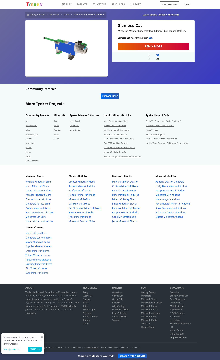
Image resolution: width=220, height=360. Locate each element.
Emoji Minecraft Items (37, 250)
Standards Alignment (180, 323)
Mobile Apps (89, 309)
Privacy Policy (91, 347)
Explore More (110, 96)
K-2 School (175, 316)
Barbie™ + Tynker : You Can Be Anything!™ (164, 121)
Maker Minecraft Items (37, 242)
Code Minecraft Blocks (124, 216)
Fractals (29, 138)
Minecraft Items (149, 316)
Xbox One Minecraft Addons (171, 208)
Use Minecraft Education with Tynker (119, 147)
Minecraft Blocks (149, 309)
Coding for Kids (37, 14)
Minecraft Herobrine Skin (39, 221)
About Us (88, 295)
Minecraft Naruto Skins (37, 203)
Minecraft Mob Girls (79, 199)
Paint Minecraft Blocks (124, 190)
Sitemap (87, 313)
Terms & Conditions (73, 347)
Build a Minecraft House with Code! (119, 138)
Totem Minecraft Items (37, 255)
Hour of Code (147, 326)
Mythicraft (74, 125)
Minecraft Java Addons (168, 199)
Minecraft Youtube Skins (38, 190)
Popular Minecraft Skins (38, 194)
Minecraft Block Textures (125, 194)
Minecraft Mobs (149, 306)
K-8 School (175, 319)
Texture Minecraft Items (38, 259)
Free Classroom (177, 299)
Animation (30, 143)
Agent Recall (75, 121)
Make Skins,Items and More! (116, 121)
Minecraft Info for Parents (115, 152)
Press (86, 302)
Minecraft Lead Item (36, 233)
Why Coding (118, 306)
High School (176, 309)
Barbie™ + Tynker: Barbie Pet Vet (160, 125)
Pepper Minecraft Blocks (125, 212)
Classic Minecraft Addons (169, 216)
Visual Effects (31, 125)
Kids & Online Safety (109, 347)
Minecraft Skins (148, 299)
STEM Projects (177, 333)
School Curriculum (179, 295)
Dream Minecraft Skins (37, 208)
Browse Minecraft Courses (115, 125)
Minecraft (54, 14)
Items (56, 134)
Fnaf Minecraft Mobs (80, 190)
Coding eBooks (90, 316)
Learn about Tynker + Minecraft (161, 14)
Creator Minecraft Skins (38, 199)
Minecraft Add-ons (150, 313)
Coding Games (148, 292)
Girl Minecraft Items (36, 268)
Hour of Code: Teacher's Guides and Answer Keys (167, 143)
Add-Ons (57, 130)
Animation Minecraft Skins (39, 212)
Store (85, 323)
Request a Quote (178, 337)
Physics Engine (32, 134)
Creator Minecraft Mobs (82, 181)
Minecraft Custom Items (38, 237)
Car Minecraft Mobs (79, 203)
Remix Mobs (153, 46)
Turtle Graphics (32, 160)
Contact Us (136, 347)
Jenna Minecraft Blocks (124, 221)
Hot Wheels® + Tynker (155, 134)
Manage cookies (11, 349)
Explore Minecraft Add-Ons (115, 134)
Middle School (177, 306)
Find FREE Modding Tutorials (116, 143)
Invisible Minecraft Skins (38, 181)
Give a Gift (117, 299)
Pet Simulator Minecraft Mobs (85, 208)
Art (27, 121)
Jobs (85, 306)
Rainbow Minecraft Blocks (126, 208)
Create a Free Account (132, 356)
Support (87, 299)
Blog (85, 292)
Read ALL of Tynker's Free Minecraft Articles (122, 156)
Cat (150, 37)
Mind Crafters (75, 130)
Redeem (116, 302)
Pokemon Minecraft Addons (171, 212)
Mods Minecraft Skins (37, 186)
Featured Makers (120, 309)
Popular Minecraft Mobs (82, 194)
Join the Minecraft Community (117, 130)
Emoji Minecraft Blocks (124, 203)
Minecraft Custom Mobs (82, 221)
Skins (56, 121)
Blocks (56, 125)
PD (171, 326)
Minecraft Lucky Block (124, 199)
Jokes (28, 130)
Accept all (35, 349)
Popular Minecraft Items (38, 246)
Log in (187, 4)
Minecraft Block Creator (125, 181)
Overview (117, 292)
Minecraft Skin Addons (168, 194)
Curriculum (117, 295)
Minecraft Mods (149, 319)
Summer (116, 319)
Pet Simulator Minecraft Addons (173, 203)
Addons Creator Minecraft (170, 181)
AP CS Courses (177, 313)
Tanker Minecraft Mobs (81, 212)
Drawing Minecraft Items (38, 264)
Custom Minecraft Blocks (125, 186)
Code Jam (145, 323)
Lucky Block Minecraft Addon (171, 186)
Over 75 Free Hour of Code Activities (161, 138)
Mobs (66, 14)
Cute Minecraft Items (36, 272)
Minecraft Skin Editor (151, 302)
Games (29, 147)
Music (28, 156)
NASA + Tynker (152, 130)
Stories (29, 152)
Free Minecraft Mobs (80, 216)
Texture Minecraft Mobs (82, 186)
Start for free (169, 4)
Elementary (175, 302)
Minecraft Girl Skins (36, 216)
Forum (86, 319)
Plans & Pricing (119, 313)
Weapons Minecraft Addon (170, 190)
